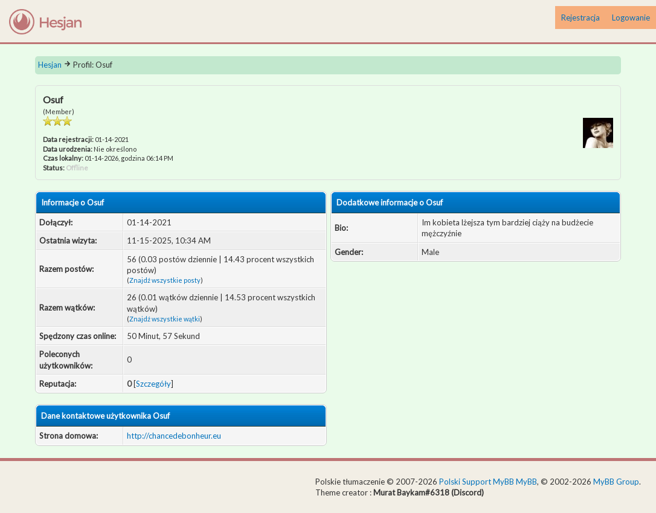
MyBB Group (616, 481)
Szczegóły (153, 384)
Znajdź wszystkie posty (165, 280)
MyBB (526, 481)
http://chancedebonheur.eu (174, 435)
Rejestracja (580, 17)
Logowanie (631, 17)
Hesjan (50, 64)
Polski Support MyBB (476, 481)
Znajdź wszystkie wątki (164, 319)
